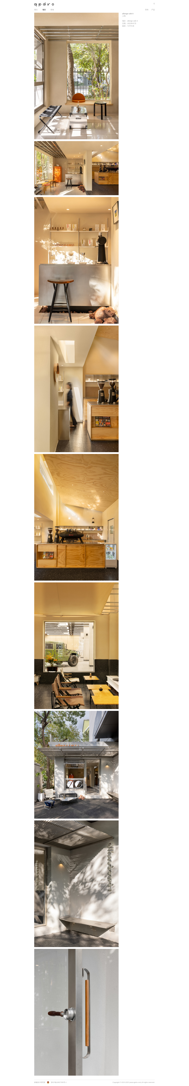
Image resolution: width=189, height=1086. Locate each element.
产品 (153, 10)
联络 (52, 10)
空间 (146, 10)
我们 (36, 10)
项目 (44, 10)
